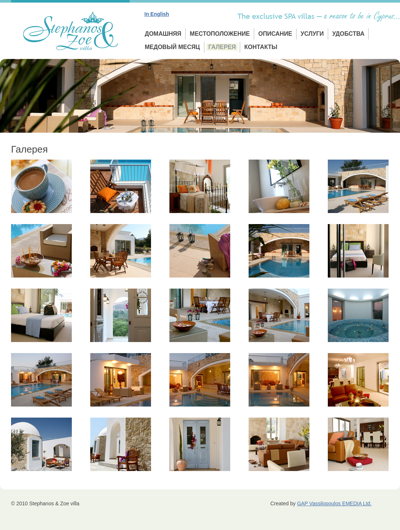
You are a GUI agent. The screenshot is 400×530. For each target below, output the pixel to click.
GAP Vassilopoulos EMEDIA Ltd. (334, 503)
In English (156, 14)
